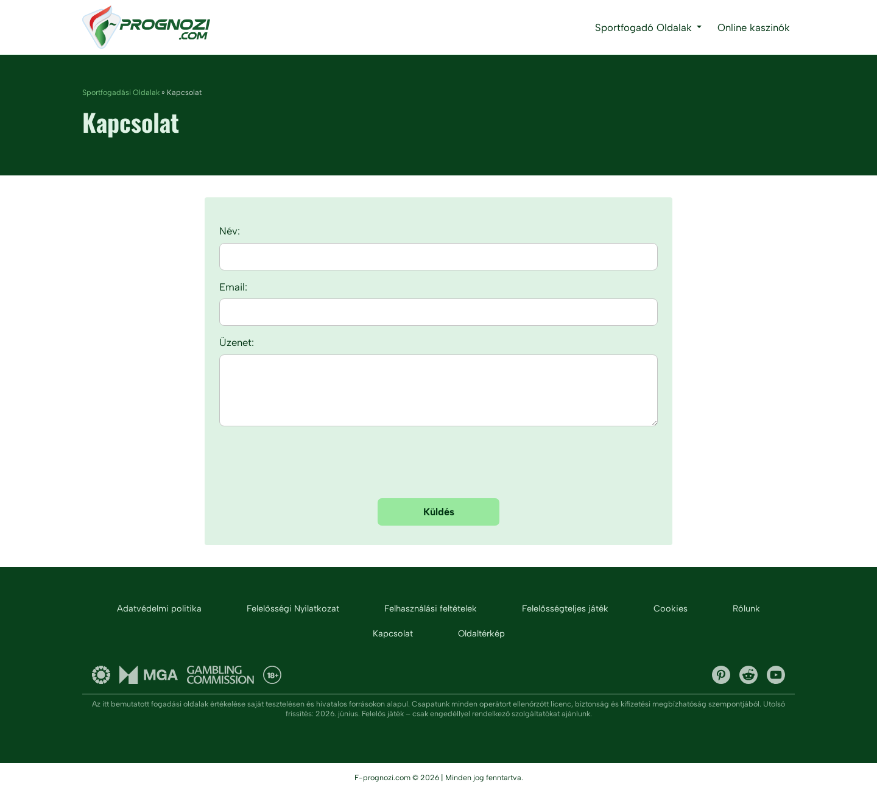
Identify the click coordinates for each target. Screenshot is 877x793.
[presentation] (438, 464)
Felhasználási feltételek (430, 608)
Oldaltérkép (481, 633)
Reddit (748, 675)
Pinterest (721, 675)
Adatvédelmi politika (159, 608)
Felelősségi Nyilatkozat (293, 608)
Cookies (670, 608)
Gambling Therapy (101, 675)
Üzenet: (236, 342)
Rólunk (746, 608)
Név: (229, 231)
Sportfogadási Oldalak (121, 92)
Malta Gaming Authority (148, 675)
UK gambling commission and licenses (220, 675)
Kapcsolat (393, 633)
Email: (233, 287)
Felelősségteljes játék (565, 608)
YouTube (776, 675)
